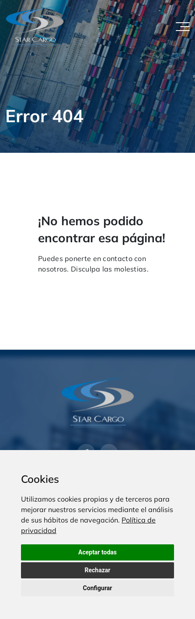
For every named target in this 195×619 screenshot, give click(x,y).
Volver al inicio (58, 285)
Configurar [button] (97, 588)
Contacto (101, 285)
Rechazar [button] (98, 570)
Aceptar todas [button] (97, 552)
